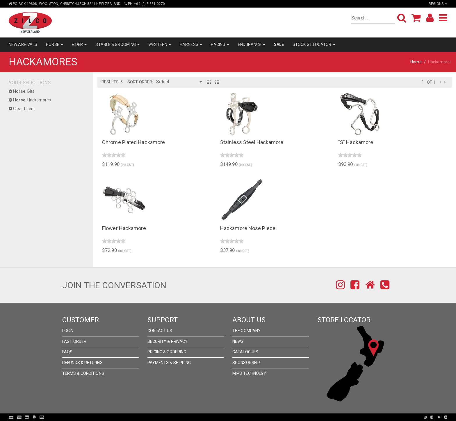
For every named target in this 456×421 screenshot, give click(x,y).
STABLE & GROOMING (117, 44)
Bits (21, 91)
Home (415, 62)
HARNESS (191, 44)
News (237, 341)
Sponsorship (246, 362)
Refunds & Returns (82, 362)
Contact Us (159, 330)
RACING (220, 44)
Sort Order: (140, 82)
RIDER (79, 44)
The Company (246, 330)
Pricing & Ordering (166, 352)
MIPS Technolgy (249, 373)
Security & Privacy (167, 341)
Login (68, 330)
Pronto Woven (229, 417)
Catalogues (245, 352)
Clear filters (22, 108)
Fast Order (74, 341)
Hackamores (30, 100)
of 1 (431, 82)
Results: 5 (112, 82)
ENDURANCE (251, 44)
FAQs (67, 352)
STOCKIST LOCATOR (314, 44)
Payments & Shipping (169, 362)
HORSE (54, 44)
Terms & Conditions (83, 373)
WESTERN (159, 44)
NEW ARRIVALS (23, 44)
